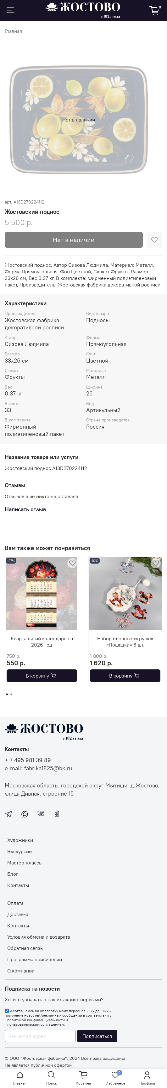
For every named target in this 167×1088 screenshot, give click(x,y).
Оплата (15, 903)
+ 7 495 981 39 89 (28, 760)
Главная (13, 31)
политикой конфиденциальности (36, 1020)
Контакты (18, 885)
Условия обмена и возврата (38, 937)
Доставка (17, 914)
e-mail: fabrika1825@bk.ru (38, 768)
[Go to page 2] (11, 694)
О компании (21, 970)
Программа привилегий (34, 959)
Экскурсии (19, 851)
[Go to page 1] (7, 694)
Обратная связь (25, 948)
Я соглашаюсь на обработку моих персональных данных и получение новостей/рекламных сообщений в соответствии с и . (58, 1017)
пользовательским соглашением (35, 1024)
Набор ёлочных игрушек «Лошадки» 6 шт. (125, 641)
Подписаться (97, 1036)
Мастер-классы (24, 862)
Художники (20, 840)
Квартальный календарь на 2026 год (42, 641)
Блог (12, 874)
